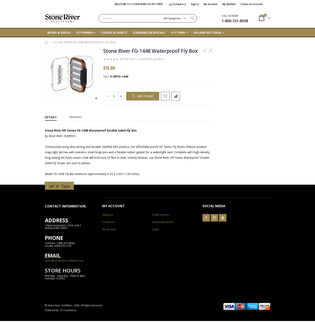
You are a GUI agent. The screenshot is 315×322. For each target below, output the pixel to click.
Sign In (195, 4)
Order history (160, 215)
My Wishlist (229, 4)
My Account (211, 4)
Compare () (177, 4)
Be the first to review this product (141, 59)
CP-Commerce (68, 311)
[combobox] (148, 18)
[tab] (54, 117)
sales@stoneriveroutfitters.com (64, 261)
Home (46, 42)
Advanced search (163, 223)
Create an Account (252, 4)
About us (107, 215)
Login (155, 230)
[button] (95, 98)
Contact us (108, 223)
